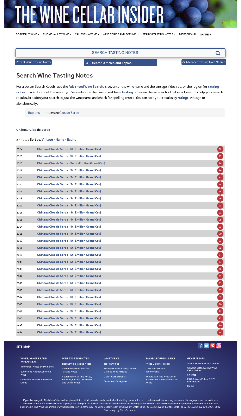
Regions (34, 113)
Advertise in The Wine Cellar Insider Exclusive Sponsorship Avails (162, 379)
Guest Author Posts (115, 376)
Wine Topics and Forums (119, 34)
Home (190, 385)
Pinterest (212, 345)
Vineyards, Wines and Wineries (37, 366)
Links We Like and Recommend (155, 370)
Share (204, 34)
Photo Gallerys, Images (158, 363)
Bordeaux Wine (26, 34)
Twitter (206, 345)
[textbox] (120, 52)
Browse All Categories (116, 381)
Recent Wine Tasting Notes (33, 62)
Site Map (192, 374)
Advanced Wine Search (86, 86)
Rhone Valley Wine (56, 34)
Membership (187, 34)
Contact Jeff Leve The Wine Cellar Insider (202, 369)
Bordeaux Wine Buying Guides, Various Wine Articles (120, 370)
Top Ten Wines (111, 363)
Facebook (200, 345)
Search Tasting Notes (157, 34)
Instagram (218, 345)
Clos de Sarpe (69, 113)
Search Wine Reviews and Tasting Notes (75, 370)
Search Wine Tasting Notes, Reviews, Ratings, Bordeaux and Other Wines (77, 379)
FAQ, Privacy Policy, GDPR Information (201, 380)
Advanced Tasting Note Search (204, 62)
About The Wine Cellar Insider (203, 363)
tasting (127, 92)
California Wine (86, 34)
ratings (183, 98)
